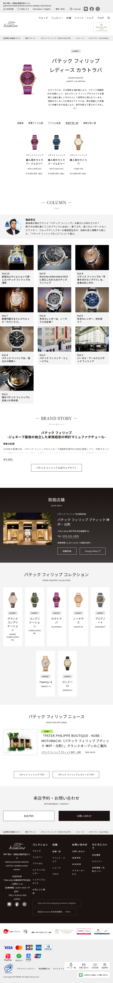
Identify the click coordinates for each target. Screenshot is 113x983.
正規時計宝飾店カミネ (11, 38)
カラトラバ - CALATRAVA (99, 38)
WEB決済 (8, 9)
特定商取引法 (44, 968)
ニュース (56, 867)
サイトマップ (58, 968)
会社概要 (96, 854)
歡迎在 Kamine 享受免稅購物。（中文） (55, 911)
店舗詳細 (67, 551)
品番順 (20, 122)
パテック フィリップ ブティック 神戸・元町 (83, 522)
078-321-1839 (71, 536)
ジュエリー (57, 17)
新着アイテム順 (36, 122)
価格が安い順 (89, 122)
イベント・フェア (84, 17)
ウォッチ (43, 17)
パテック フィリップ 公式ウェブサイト (56, 467)
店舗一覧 (56, 851)
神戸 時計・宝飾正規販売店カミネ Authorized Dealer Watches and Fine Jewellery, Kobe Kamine (16, 862)
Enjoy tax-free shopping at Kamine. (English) (57, 903)
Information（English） (42, 9)
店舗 (68, 17)
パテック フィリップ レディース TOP (76, 774)
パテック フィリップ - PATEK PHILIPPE (56, 38)
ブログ (100, 17)
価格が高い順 (72, 122)
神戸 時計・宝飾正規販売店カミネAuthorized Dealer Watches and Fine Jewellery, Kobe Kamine (27, 4)
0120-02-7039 (20, 895)
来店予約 (29, 816)
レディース (80, 38)
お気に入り (23, 9)
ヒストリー (97, 861)
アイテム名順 (54, 122)
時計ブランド (30, 38)
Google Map (91, 551)
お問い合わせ (84, 816)
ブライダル (38, 863)
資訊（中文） (61, 9)
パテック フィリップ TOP (31, 774)
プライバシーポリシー (26, 968)
